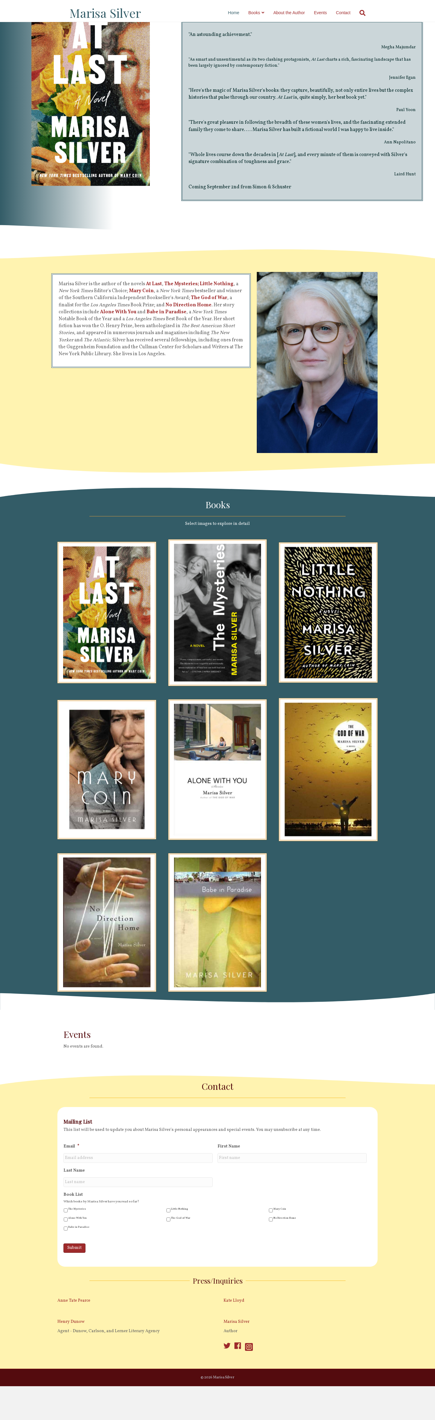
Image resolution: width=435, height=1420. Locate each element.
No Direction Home (284, 1244)
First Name (229, 1173)
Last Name (74, 1197)
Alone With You (77, 1244)
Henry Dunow (71, 1348)
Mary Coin (279, 1235)
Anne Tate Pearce (73, 1327)
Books (260, 12)
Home (239, 12)
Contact (349, 12)
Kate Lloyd (234, 1327)
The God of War (180, 1244)
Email (71, 1173)
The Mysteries (77, 1235)
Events (326, 12)
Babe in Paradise (78, 1253)
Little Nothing (179, 1235)
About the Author (295, 12)
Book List (73, 1221)
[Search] (366, 13)
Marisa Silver (237, 1348)
